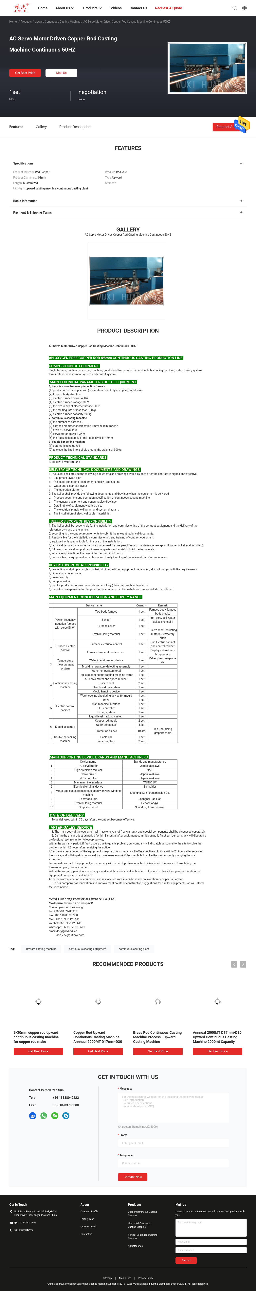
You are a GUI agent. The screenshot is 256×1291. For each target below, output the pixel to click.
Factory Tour (87, 1219)
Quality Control (88, 1226)
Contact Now (133, 1177)
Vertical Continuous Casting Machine (142, 1237)
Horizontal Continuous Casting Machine (140, 1225)
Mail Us (61, 73)
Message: (126, 1088)
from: (123, 1135)
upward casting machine (41, 949)
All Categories (135, 1246)
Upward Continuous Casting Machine (57, 21)
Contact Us (86, 1234)
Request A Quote (229, 126)
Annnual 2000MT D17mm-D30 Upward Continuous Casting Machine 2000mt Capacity (217, 1037)
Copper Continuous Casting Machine (142, 1214)
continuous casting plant (134, 949)
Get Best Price (25, 73)
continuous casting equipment (87, 949)
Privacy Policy (145, 1278)
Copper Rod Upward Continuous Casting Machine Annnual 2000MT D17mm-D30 (97, 1037)
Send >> (186, 1260)
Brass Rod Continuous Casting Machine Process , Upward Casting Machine (157, 1037)
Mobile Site (125, 1278)
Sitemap (107, 1278)
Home (13, 21)
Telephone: (127, 1155)
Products (26, 21)
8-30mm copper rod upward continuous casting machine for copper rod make (36, 1037)
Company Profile (89, 1211)
